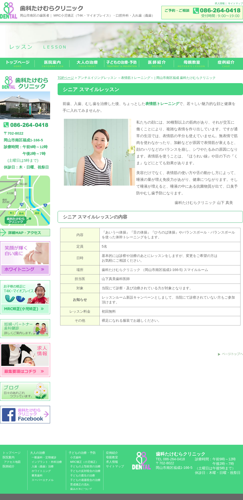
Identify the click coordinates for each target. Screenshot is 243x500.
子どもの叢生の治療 (82, 475)
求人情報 (220, 3)
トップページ (12, 453)
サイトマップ (235, 3)
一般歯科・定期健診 (44, 457)
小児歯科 (75, 457)
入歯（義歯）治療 (43, 466)
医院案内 (9, 457)
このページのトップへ (230, 354)
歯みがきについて (81, 488)
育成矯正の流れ (79, 484)
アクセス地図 (12, 461)
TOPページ (66, 78)
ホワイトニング (41, 470)
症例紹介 (112, 453)
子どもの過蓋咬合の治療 (85, 479)
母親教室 (112, 457)
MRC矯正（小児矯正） (84, 461)
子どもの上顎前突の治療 (85, 466)
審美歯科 (37, 475)
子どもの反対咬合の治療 (85, 470)
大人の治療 (37, 453)
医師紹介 (9, 466)
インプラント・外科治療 (47, 461)
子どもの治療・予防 (82, 453)
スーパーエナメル (43, 479)
